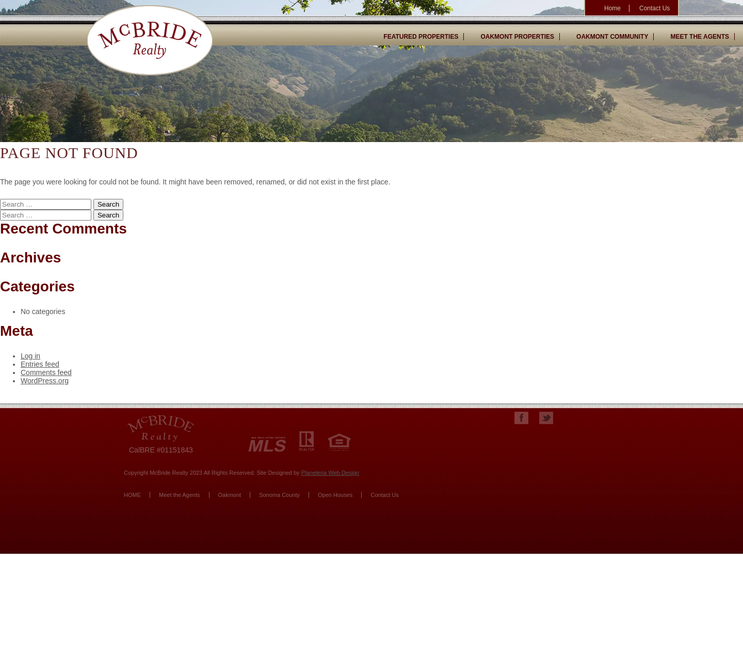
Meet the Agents (179, 495)
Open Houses (335, 495)
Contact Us (384, 495)
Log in (30, 356)
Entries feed (40, 364)
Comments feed (46, 372)
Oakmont (229, 495)
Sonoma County (279, 495)
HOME (132, 495)
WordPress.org (45, 381)
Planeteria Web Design (330, 473)
